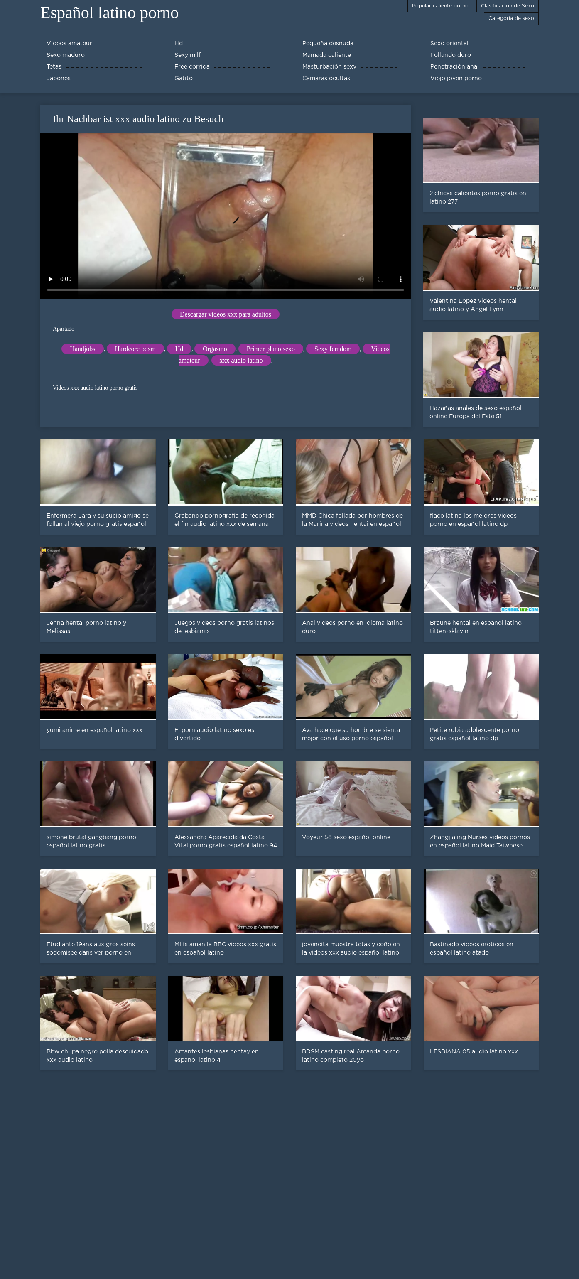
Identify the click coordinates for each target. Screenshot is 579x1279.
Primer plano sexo (271, 348)
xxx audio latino (241, 360)
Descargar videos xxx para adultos (225, 314)
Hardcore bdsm (135, 348)
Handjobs (82, 348)
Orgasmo (215, 348)
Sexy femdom (332, 348)
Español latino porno (109, 12)
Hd (179, 348)
